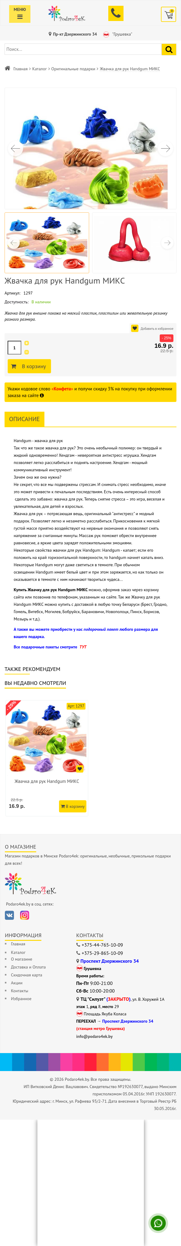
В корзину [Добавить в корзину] (33, 366)
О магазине (21, 959)
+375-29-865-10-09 (102, 953)
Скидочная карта (26, 975)
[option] (46, 758)
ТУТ (82, 647)
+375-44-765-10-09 (102, 945)
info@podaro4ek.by (94, 1036)
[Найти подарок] (169, 49)
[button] (165, 148)
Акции (17, 983)
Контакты (19, 990)
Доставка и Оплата (28, 967)
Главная (20, 69)
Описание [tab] (24, 419)
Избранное (21, 998)
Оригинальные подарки (73, 69)
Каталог (39, 69)
